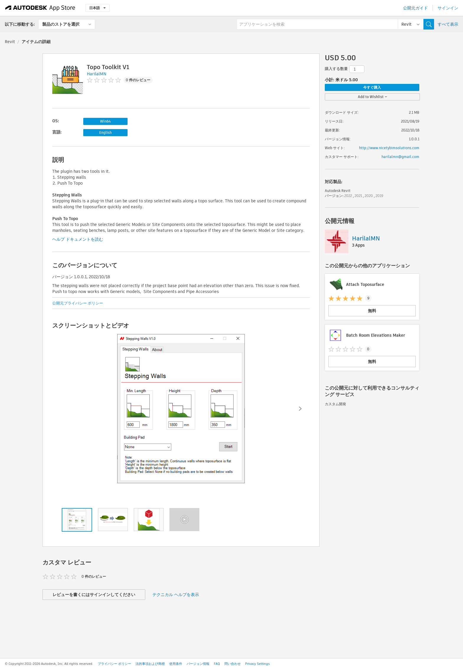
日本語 (97, 7)
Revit (10, 42)
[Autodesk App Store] (40, 8)
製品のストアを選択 (60, 24)
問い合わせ (232, 663)
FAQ (217, 663)
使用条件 (175, 663)
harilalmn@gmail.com (400, 156)
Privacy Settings (257, 663)
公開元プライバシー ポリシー (77, 303)
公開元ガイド (415, 8)
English (105, 132)
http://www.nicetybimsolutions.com (389, 147)
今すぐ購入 (372, 87)
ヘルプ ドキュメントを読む (77, 239)
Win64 (105, 121)
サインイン (448, 8)
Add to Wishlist (372, 96)
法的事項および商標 (150, 663)
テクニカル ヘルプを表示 (175, 595)
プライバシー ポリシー (114, 663)
